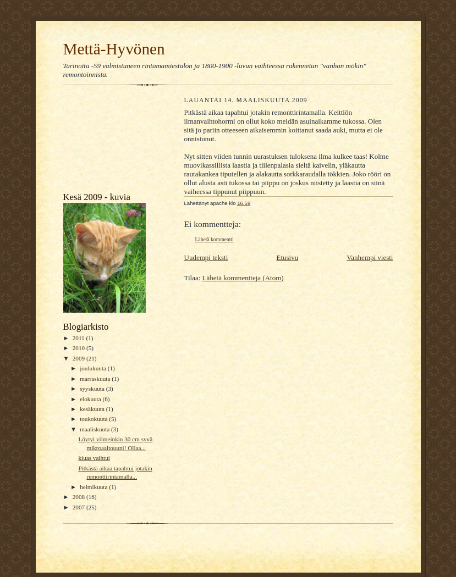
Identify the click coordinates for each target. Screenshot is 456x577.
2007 (79, 507)
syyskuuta (93, 388)
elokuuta (91, 399)
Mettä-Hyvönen (114, 49)
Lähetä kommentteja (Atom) (243, 278)
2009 (79, 358)
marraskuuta (96, 378)
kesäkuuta (93, 409)
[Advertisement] (112, 141)
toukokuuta (94, 418)
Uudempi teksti (206, 257)
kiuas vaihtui (93, 457)
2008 (79, 496)
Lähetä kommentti (214, 239)
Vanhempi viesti (370, 257)
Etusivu (287, 257)
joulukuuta (94, 368)
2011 (79, 338)
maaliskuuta (95, 429)
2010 (79, 348)
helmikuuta (94, 487)
